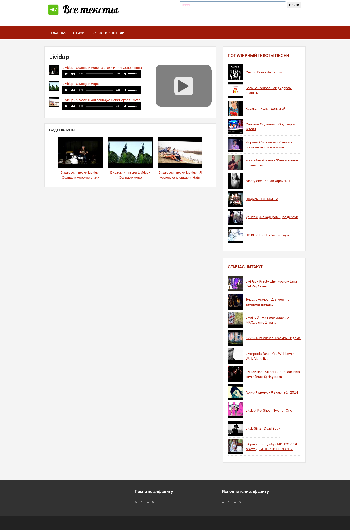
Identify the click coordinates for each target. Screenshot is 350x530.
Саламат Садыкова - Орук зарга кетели (270, 126)
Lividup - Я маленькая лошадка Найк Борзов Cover (101, 100)
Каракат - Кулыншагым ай (265, 108)
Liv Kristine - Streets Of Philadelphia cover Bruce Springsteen (273, 374)
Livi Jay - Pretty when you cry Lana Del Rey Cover (271, 283)
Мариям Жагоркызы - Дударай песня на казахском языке (269, 144)
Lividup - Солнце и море (80, 84)
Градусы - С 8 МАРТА (262, 199)
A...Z (138, 502)
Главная (59, 33)
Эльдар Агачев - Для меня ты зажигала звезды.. (268, 301)
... (144, 502)
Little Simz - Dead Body (263, 428)
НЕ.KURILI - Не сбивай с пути (268, 235)
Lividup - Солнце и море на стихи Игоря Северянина (102, 67)
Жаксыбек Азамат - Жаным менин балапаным (272, 162)
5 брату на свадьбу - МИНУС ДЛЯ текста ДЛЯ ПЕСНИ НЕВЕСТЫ (271, 446)
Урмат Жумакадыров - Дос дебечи (272, 217)
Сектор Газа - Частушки (264, 72)
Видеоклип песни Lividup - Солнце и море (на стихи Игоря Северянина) (80, 177)
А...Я (151, 502)
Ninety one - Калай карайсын (268, 181)
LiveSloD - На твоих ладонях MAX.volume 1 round (267, 320)
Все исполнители (108, 33)
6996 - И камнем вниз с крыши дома (273, 338)
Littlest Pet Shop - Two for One (269, 410)
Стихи (79, 33)
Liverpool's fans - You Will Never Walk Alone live (270, 356)
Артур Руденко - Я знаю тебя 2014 (272, 392)
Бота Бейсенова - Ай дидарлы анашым (269, 90)
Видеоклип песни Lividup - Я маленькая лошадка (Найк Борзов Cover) (180, 177)
